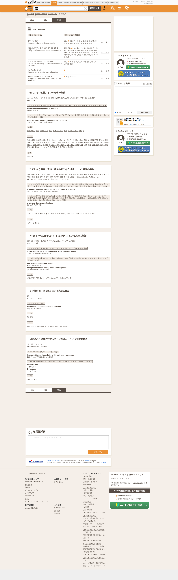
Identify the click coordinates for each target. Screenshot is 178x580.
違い (49, 142)
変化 (68, 145)
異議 (85, 140)
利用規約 (28, 487)
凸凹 (49, 147)
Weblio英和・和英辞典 (37, 473)
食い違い (52, 140)
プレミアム (112, 9)
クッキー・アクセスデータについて (37, 501)
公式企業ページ (59, 508)
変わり (63, 145)
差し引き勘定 (49, 326)
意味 (32, 19)
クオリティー (58, 131)
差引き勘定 (63, 326)
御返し (29, 145)
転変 (81, 145)
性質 (33, 131)
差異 (44, 140)
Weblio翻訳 (147, 83)
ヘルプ (27, 498)
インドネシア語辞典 (90, 498)
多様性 (45, 145)
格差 (63, 278)
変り (102, 145)
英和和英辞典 (40, 3)
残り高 (37, 326)
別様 (59, 142)
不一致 (72, 140)
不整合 (86, 142)
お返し (53, 145)
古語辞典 (86, 507)
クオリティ (44, 131)
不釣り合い (51, 278)
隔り (68, 213)
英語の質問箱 (88, 510)
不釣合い (43, 278)
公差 (29, 223)
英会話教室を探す (113, 3)
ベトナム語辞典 (88, 504)
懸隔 (92, 140)
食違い (101, 140)
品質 (37, 131)
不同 (96, 140)
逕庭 (39, 140)
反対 (29, 379)
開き (77, 140)
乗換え (37, 147)
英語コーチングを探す (100, 3)
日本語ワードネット (53, 461)
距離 (35, 213)
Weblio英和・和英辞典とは (34, 482)
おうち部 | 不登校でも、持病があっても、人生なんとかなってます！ (94, 557)
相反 (101, 142)
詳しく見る (105, 42)
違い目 (66, 140)
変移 (89, 145)
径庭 (106, 140)
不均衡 (64, 147)
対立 (35, 379)
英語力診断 (73, 3)
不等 (59, 147)
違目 (69, 142)
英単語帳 (66, 3)
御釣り (39, 145)
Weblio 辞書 (30, 14)
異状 (72, 145)
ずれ (33, 142)
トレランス (35, 223)
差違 (91, 142)
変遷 (93, 145)
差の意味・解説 (52, 14)
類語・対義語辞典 (89, 479)
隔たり (63, 213)
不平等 (54, 147)
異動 (97, 145)
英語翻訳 (79, 3)
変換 (106, 145)
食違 (41, 142)
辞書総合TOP (29, 496)
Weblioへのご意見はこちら (120, 478)
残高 (42, 326)
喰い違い (75, 142)
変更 (34, 145)
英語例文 (47, 3)
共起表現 (60, 3)
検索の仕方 (28, 484)
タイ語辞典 (87, 501)
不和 (29, 142)
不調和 (64, 142)
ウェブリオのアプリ (31, 507)
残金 (57, 326)
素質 (50, 131)
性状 (29, 131)
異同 (33, 140)
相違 (45, 142)
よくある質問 (138, 483)
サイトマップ (29, 493)
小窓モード (105, 8)
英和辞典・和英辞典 (41, 14)
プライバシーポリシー (32, 490)
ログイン (120, 9)
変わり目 (30, 147)
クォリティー (73, 131)
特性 (80, 131)
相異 (93, 213)
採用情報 (57, 513)
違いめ (96, 142)
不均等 (70, 147)
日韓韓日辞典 (88, 493)
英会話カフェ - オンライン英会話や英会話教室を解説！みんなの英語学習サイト (94, 549)
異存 (81, 140)
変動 (77, 145)
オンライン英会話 (88, 3)
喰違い (54, 142)
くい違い (59, 140)
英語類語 (53, 3)
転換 (85, 145)
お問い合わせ (58, 482)
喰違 (37, 142)
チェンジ (44, 147)
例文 (45, 19)
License (87, 461)
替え (58, 145)
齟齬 (81, 142)
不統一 (106, 142)
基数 (31, 317)
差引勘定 (30, 326)
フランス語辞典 (88, 496)
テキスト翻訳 (123, 83)
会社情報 (57, 510)
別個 (29, 140)
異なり (82, 213)
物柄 (65, 131)
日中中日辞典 (88, 490)
